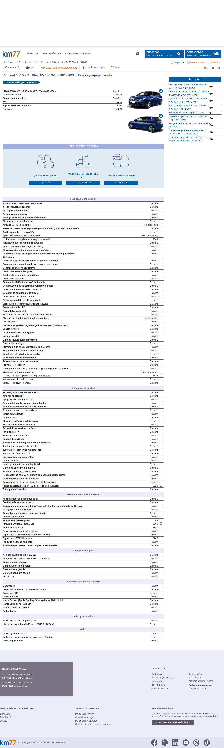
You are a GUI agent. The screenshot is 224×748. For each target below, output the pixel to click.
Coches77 (5, 714)
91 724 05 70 (25, 682)
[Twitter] (165, 742)
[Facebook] (154, 742)
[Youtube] (186, 742)
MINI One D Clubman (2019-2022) (186, 112)
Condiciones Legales (85, 717)
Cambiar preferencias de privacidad (93, 724)
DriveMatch (6, 717)
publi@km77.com (160, 688)
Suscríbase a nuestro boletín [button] (172, 722)
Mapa (30, 678)
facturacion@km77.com (201, 681)
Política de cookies (84, 714)
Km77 (11, 53)
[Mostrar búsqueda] (164, 54)
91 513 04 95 (20, 686)
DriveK (3, 720)
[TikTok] (207, 742)
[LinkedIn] (175, 742)
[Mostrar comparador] (203, 54)
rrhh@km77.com (197, 688)
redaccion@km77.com (163, 677)
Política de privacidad (86, 720)
